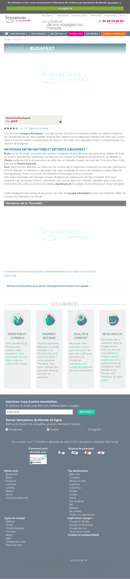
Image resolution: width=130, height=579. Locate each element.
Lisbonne (11, 484)
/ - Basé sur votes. (34, 128)
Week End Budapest (18, 118)
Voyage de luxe (77, 528)
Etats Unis (74, 474)
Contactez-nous (78, 16)
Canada (73, 491)
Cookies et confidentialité (83, 535)
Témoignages (61, 16)
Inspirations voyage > (80, 518)
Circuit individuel (15, 528)
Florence (11, 481)
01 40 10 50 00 (112, 21)
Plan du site (112, 442)
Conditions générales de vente (53, 442)
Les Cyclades (76, 501)
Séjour (9, 535)
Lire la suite (10, 275)
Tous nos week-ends (17, 498)
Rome (9, 494)
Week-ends (11, 471)
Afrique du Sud (77, 481)
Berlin (9, 477)
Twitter (54, 429)
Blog (122, 16)
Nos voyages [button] (39, 34)
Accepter (63, 8)
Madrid (9, 491)
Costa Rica (75, 488)
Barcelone (11, 474)
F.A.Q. (74, 442)
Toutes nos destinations (82, 515)
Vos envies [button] (93, 34)
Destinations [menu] (19, 34)
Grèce (72, 498)
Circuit (9, 525)
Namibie (73, 508)
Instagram (94, 429)
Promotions (76, 34)
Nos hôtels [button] (58, 34)
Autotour (10, 521)
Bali (71, 504)
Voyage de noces (15, 542)
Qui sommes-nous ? (23, 442)
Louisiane (74, 477)
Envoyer (85, 412)
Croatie (73, 494)
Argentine (74, 484)
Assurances (85, 442)
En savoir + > (114, 2)
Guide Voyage (110, 16)
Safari (9, 538)
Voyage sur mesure (113, 34)
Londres (10, 488)
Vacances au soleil (79, 531)
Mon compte (46, 16)
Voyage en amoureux (81, 525)
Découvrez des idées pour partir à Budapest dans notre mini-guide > (48, 286)
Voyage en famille (79, 521)
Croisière (11, 531)
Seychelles (75, 511)
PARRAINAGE (95, 16)
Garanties (99, 442)
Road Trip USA (14, 545)
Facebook (15, 429)
